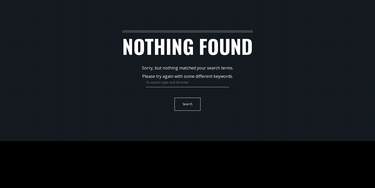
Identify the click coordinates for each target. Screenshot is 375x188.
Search (187, 104)
